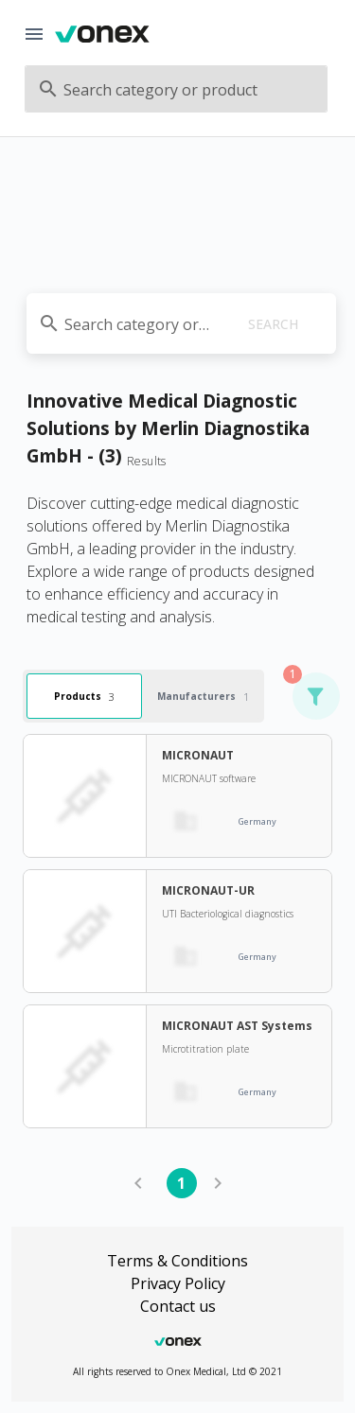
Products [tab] (84, 696)
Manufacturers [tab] (203, 696)
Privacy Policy (178, 1283)
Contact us (178, 1306)
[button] (315, 696)
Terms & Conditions (177, 1260)
